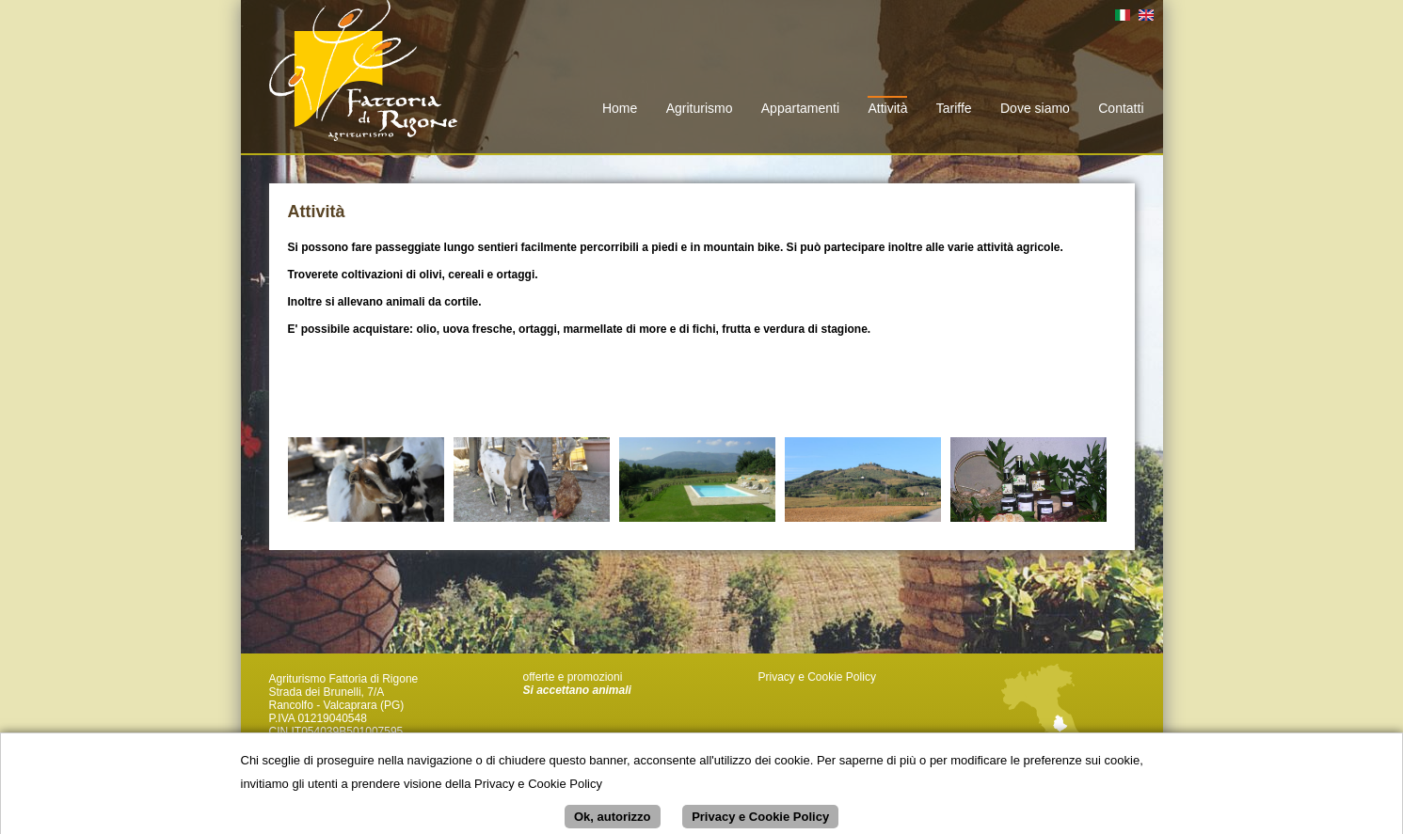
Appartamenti (800, 108)
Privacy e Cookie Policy (817, 677)
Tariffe (954, 108)
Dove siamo (1035, 108)
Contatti (1120, 108)
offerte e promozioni (573, 677)
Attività (887, 108)
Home (619, 108)
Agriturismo (699, 108)
